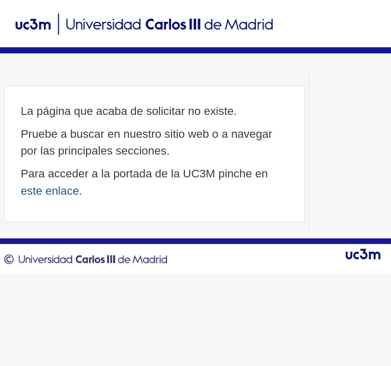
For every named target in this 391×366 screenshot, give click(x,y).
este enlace (50, 191)
